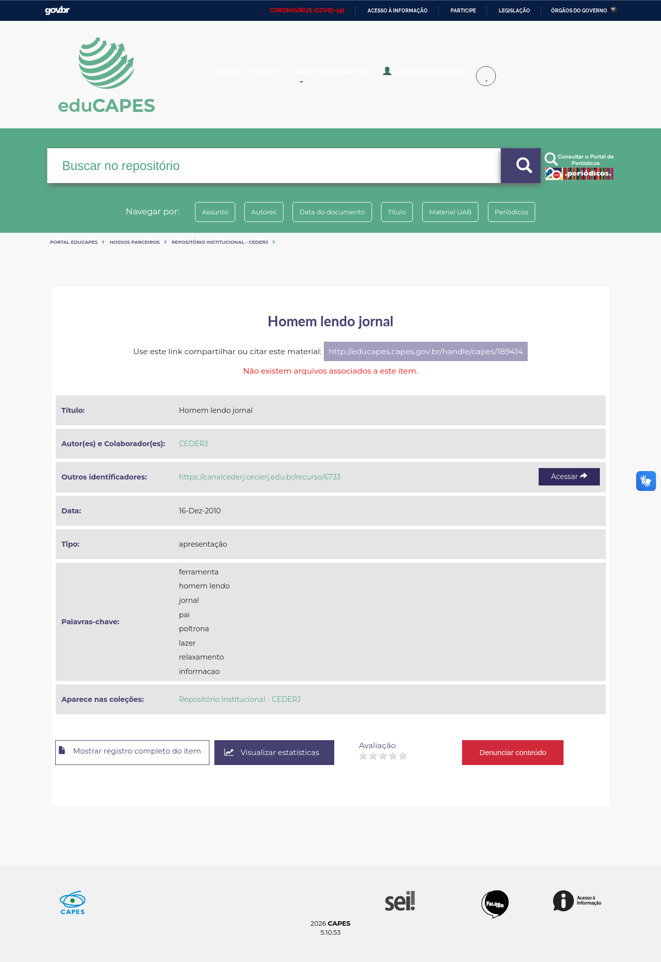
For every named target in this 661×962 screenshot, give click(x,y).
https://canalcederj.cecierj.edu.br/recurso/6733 (260, 477)
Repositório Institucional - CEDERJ (220, 242)
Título (400, 212)
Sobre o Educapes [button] (343, 75)
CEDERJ (193, 443)
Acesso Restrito (430, 75)
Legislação (514, 10)
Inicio (235, 75)
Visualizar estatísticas (290, 753)
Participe (463, 10)
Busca (274, 75)
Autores (253, 212)
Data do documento (329, 212)
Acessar (569, 476)
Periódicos (529, 212)
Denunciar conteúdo (534, 752)
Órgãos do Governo (579, 10)
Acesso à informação (398, 10)
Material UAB (461, 212)
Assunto (198, 212)
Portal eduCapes (74, 242)
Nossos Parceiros (134, 242)
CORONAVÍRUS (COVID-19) (307, 10)
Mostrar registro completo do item (138, 753)
